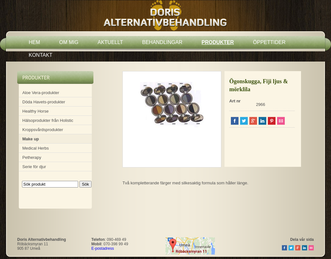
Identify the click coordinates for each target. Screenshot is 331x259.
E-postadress (103, 248)
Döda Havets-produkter (43, 102)
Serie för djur (34, 166)
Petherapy (31, 157)
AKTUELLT (110, 42)
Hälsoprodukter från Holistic (47, 120)
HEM (34, 42)
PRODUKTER (218, 42)
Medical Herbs (35, 148)
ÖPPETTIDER (269, 42)
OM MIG (68, 42)
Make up (30, 139)
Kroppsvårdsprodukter (42, 129)
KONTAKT (40, 55)
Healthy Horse (35, 111)
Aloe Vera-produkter (40, 92)
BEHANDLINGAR (162, 42)
